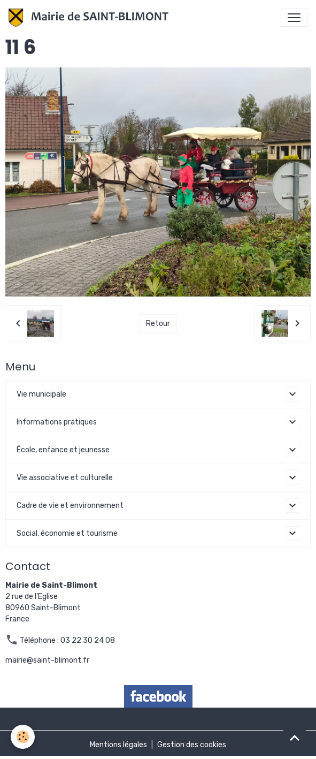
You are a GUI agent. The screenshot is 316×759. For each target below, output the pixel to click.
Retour (158, 323)
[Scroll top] (294, 737)
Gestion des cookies (191, 744)
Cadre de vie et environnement (70, 505)
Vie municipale (41, 394)
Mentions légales (118, 744)
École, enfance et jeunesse (63, 449)
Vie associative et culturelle (65, 477)
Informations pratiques (57, 422)
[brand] (91, 18)
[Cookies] (23, 737)
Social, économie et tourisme (67, 533)
